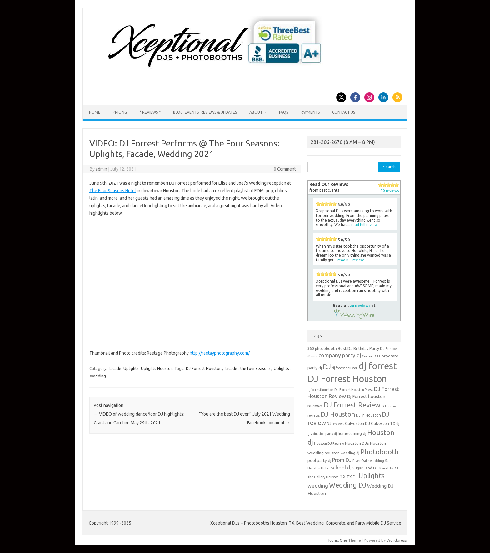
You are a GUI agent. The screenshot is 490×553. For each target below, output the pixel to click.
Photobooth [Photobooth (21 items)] (379, 452)
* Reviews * (150, 112)
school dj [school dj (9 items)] (341, 467)
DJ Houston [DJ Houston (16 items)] (338, 414)
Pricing (120, 112)
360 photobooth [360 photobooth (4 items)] (322, 348)
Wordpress (397, 540)
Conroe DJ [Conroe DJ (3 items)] (370, 356)
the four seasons (255, 368)
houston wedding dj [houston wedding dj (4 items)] (342, 453)
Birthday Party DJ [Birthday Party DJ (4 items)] (369, 348)
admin (101, 169)
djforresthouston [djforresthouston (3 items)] (320, 390)
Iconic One (337, 540)
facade (115, 368)
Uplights (131, 368)
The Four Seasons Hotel (112, 190)
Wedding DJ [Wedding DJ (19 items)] (347, 485)
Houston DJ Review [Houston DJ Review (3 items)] (329, 443)
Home (94, 112)
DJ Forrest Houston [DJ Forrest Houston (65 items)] (347, 379)
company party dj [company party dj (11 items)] (339, 355)
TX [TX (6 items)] (343, 476)
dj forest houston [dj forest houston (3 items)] (345, 368)
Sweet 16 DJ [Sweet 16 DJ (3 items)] (388, 468)
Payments (310, 112)
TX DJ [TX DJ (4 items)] (352, 477)
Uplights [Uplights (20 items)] (371, 475)
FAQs (283, 112)
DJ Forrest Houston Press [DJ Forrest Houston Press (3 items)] (353, 390)
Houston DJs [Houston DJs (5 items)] (357, 443)
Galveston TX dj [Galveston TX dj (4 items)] (385, 424)
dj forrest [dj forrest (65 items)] (378, 366)
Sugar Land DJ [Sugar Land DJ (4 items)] (365, 468)
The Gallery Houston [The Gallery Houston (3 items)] (323, 477)
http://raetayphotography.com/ (220, 353)
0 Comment (285, 169)
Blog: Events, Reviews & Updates (205, 112)
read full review (364, 225)
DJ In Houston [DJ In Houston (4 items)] (368, 415)
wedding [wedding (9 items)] (318, 486)
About (255, 112)
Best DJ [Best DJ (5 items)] (345, 348)
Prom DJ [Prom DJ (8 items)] (342, 460)
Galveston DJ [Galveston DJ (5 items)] (357, 423)
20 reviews (390, 190)
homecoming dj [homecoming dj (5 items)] (352, 433)
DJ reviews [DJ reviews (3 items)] (335, 424)
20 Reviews (360, 306)
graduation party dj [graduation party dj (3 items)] (322, 434)
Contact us (343, 112)
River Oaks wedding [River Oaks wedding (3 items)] (368, 461)
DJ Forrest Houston (204, 368)
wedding (98, 376)
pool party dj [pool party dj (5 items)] (319, 460)
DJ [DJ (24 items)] (327, 367)
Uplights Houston (157, 368)
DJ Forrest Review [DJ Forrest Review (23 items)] (352, 405)
